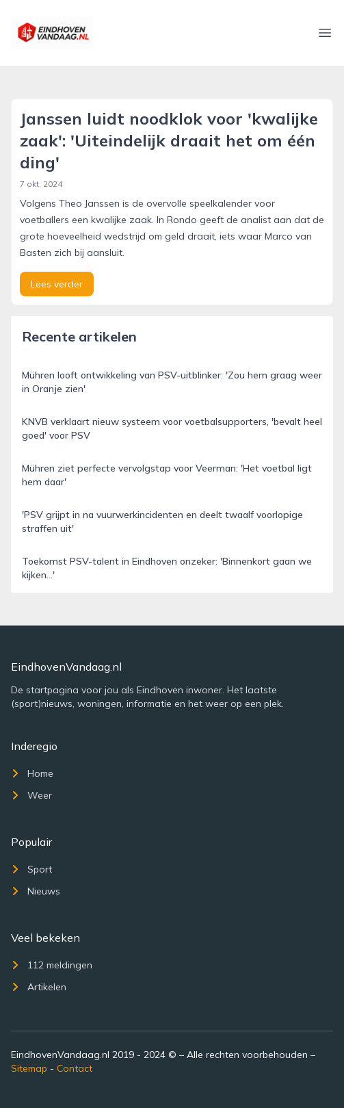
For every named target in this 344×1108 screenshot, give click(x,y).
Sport (31, 869)
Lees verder (57, 284)
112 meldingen (51, 965)
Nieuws (35, 891)
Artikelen (38, 987)
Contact (74, 1068)
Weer (31, 795)
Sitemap (29, 1068)
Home (32, 773)
